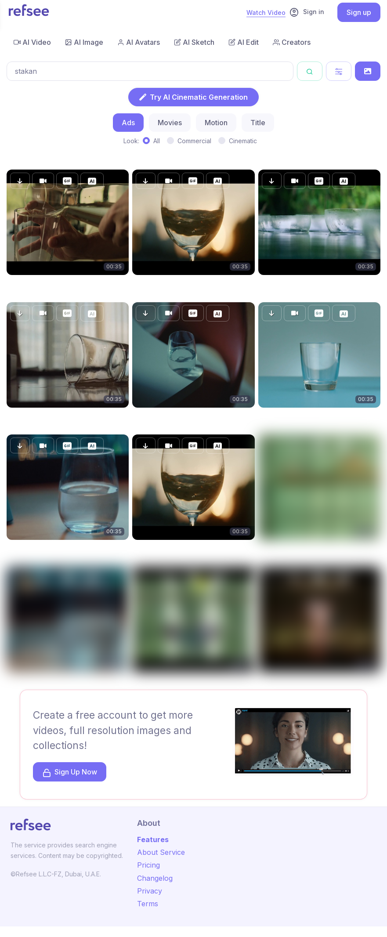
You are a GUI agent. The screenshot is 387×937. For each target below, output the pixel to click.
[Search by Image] (367, 71)
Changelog (155, 878)
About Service (161, 852)
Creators (292, 42)
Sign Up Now (69, 772)
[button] (20, 181)
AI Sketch (194, 42)
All (156, 141)
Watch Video (266, 12)
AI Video (32, 42)
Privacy (149, 890)
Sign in (306, 12)
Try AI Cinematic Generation (193, 97)
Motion (216, 122)
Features (153, 839)
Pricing (148, 865)
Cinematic (243, 141)
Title (257, 122)
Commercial (194, 141)
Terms (147, 903)
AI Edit (243, 42)
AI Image (84, 42)
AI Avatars (138, 42)
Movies (170, 122)
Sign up (359, 12)
